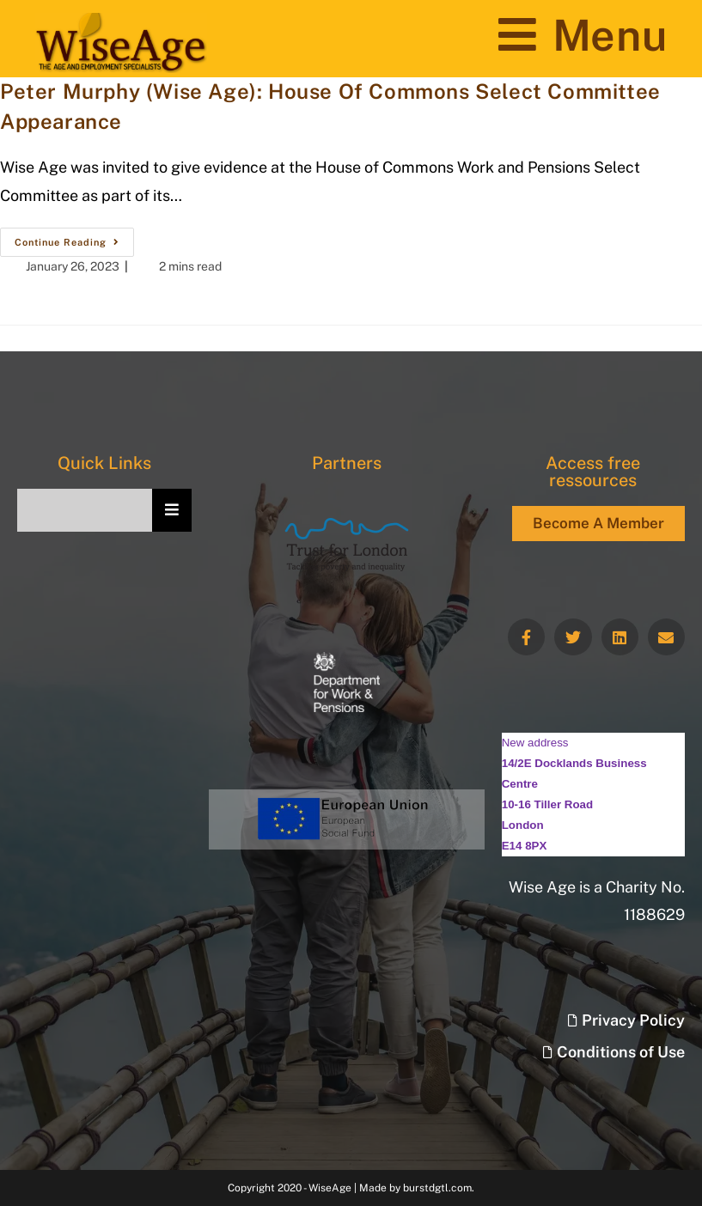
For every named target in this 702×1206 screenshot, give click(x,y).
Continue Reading (74, 237)
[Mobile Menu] (583, 34)
